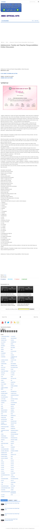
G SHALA (12, 374)
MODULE (12, 411)
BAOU (2, 347)
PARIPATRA (13, 428)
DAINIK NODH (3, 363)
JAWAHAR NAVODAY (15, 395)
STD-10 (2, 469)
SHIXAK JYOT (13, 454)
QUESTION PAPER (4, 443)
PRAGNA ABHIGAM (14, 434)
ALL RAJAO (3, 342)
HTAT (12, 387)
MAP (2, 406)
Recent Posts (4, 500)
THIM (2, 482)
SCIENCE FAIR (4, 452)
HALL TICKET (3, 384)
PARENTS (13, 426)
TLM (2, 484)
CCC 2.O (2, 355)
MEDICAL (12, 408)
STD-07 (12, 465)
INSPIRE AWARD (4, 393)
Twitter (10, 279)
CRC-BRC (3, 361)
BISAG (2, 349)
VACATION (3, 489)
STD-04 (2, 463)
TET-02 (12, 480)
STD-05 (12, 463)
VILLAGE (3, 494)
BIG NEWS (13, 347)
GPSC (2, 380)
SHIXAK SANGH (4, 456)
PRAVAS (12, 436)
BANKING (13, 345)
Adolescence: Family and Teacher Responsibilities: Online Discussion (21, 42)
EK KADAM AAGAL (14, 367)
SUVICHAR (13, 473)
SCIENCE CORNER (14, 450)
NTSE (12, 419)
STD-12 (2, 471)
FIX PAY (2, 374)
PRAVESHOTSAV (14, 437)
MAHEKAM (13, 404)
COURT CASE (13, 360)
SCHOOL (12, 449)
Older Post (36, 317)
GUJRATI (3, 382)
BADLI (12, 343)
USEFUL (12, 487)
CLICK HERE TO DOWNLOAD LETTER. (9, 73)
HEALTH (12, 384)
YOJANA (2, 496)
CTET (12, 361)
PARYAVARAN (13, 432)
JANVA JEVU (3, 395)
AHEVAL (12, 340)
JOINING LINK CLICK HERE (7, 77)
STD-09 (12, 467)
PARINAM (3, 428)
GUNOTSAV (13, 382)
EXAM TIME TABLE (4, 371)
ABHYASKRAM (13, 338)
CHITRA (12, 355)
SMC (12, 456)
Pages (3, 1)
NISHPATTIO (13, 415)
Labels (15, 500)
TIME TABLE (13, 482)
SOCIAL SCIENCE (4, 458)
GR (11, 380)
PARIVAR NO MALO (14, 430)
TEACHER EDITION (14, 478)
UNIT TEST (13, 486)
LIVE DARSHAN (14, 402)
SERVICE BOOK (4, 454)
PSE (2, 441)
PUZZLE (12, 441)
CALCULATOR (13, 351)
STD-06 (2, 465)
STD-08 (2, 467)
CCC (12, 353)
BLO (12, 349)
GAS (2, 376)
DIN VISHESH (13, 363)
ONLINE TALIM (13, 423)
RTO (12, 445)
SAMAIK (2, 447)
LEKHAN (2, 402)
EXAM (12, 369)
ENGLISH (3, 369)
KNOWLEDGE (3, 400)
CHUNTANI (3, 356)
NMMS (12, 417)
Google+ (17, 279)
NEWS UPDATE (4, 415)
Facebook (3, 279)
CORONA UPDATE (4, 360)
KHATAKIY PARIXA (14, 398)
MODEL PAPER (4, 411)
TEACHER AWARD (4, 478)
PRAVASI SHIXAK (4, 437)
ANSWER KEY (13, 342)
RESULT (12, 443)
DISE (2, 365)
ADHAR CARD (3, 340)
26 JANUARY (3, 338)
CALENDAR (3, 353)
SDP (12, 452)
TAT (2, 476)
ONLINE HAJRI (13, 421)
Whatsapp (24, 279)
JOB (11, 397)
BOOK (2, 351)
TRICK (12, 484)
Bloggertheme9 (31, 528)
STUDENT (3, 473)
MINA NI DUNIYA (4, 410)
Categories (5, 20)
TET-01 (2, 480)
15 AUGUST (13, 336)
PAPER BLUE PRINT (5, 426)
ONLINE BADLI (4, 421)
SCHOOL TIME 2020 (5, 450)
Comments (10, 500)
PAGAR (12, 424)
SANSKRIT (13, 447)
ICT (11, 389)
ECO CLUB (3, 367)
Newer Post (4, 317)
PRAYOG (3, 439)
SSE (2, 460)
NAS (2, 413)
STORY (12, 471)
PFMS (2, 434)
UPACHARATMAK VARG (5, 487)
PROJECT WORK (14, 439)
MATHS (12, 406)
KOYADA (12, 400)
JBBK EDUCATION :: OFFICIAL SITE (18, 528)
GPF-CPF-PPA (13, 378)
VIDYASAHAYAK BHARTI (5, 491)
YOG (12, 494)
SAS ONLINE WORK (5, 449)
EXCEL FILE (13, 371)
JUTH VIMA (3, 398)
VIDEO (12, 489)
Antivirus (2, 343)
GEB (12, 376)
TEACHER (13, 476)
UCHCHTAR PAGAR (4, 486)
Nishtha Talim (3, 417)
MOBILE (12, 410)
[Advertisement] (20, 32)
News (5, 275)
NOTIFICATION (4, 419)
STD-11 (12, 469)
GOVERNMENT (4, 378)
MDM (2, 408)
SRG (12, 458)
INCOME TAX (3, 391)
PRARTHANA (3, 436)
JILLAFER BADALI (4, 397)
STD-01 (12, 460)
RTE (2, 445)
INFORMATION (13, 391)
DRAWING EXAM (14, 365)
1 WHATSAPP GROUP (5, 336)
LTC (2, 404)
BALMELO (3, 345)
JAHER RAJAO (13, 393)
